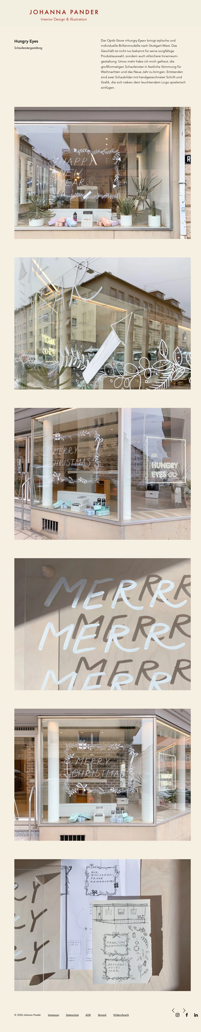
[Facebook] (186, 1014)
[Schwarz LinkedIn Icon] (196, 1014)
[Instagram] (177, 1014)
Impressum (53, 1015)
